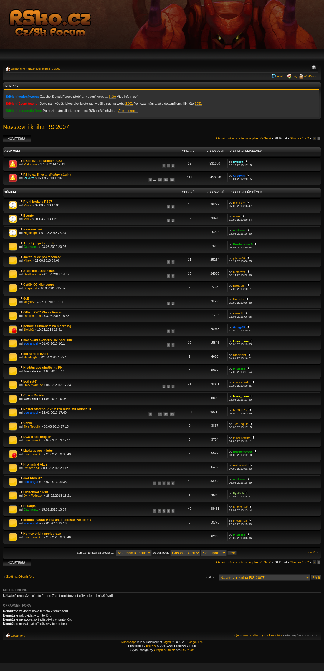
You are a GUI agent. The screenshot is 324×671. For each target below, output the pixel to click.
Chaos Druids (33, 395)
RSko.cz (187, 650)
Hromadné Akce (35, 464)
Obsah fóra (18, 68)
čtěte (112, 96)
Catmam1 (31, 246)
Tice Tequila (32, 426)
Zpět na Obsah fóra (20, 576)
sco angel (31, 343)
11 (166, 179)
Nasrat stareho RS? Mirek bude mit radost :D (57, 409)
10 (160, 179)
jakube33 (239, 258)
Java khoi (31, 371)
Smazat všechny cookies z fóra (262, 635)
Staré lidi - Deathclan (39, 271)
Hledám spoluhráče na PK (42, 367)
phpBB (151, 645)
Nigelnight (31, 233)
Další (311, 552)
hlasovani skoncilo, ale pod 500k (47, 340)
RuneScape (128, 642)
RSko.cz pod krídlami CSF (43, 160)
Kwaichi (238, 313)
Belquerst (30, 288)
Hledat (281, 76)
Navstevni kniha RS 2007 (44, 68)
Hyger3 (238, 161)
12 (172, 179)
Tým (236, 635)
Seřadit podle (176, 552)
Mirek (27, 205)
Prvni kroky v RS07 (37, 201)
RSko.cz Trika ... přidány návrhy (47, 174)
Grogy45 (239, 175)
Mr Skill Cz (240, 410)
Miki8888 (239, 230)
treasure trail (32, 229)
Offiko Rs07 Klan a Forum (42, 312)
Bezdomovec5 (242, 244)
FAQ (294, 76)
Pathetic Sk (32, 468)
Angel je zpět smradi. (39, 243)
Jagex (167, 642)
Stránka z (299, 138)
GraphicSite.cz (164, 650)
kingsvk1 (30, 302)
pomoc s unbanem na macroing (47, 326)
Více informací (128, 110)
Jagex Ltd (195, 642)
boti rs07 (30, 381)
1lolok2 (29, 329)
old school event (35, 354)
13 (172, 414)
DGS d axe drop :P (37, 437)
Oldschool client (35, 492)
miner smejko (241, 382)
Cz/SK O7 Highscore (38, 284)
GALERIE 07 (32, 478)
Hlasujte (29, 506)
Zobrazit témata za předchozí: (114, 552)
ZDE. (129, 103)
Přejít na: (209, 577)
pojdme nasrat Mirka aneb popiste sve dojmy (57, 519)
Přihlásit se (311, 76)
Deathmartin (32, 274)
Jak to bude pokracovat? (42, 257)
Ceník (27, 423)
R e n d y (239, 202)
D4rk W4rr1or (33, 385)
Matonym (30, 164)
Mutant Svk (240, 507)
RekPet (29, 178)
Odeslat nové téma (17, 138)
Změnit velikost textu (314, 68)
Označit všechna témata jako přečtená (243, 138)
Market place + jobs (38, 450)
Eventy (28, 215)
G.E (26, 298)
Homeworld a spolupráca (42, 533)
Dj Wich (238, 493)
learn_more (241, 341)
